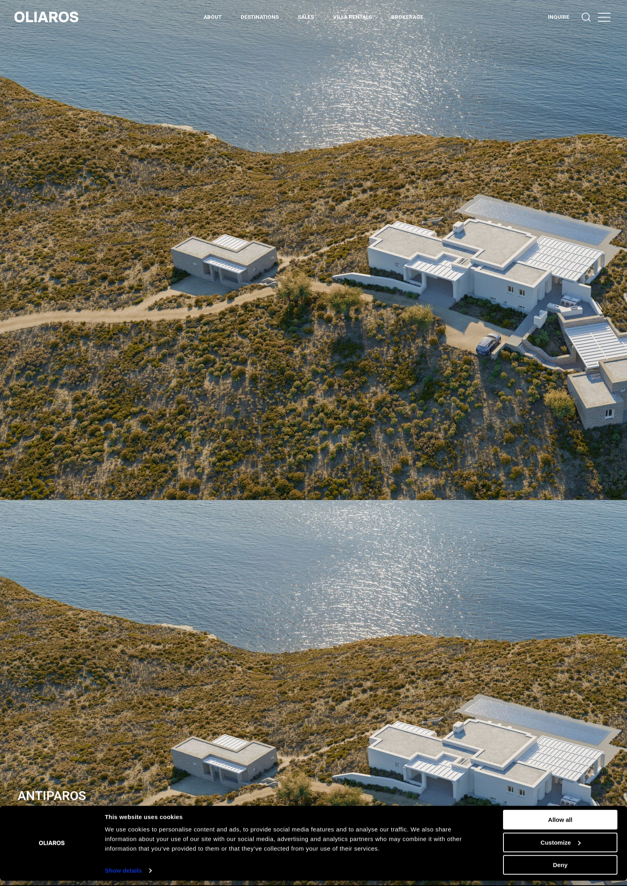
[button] (604, 17)
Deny (560, 870)
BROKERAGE (407, 17)
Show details (123, 875)
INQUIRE (558, 17)
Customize (561, 847)
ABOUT (213, 17)
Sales (306, 17)
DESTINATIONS (260, 17)
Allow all (560, 825)
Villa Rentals (352, 17)
